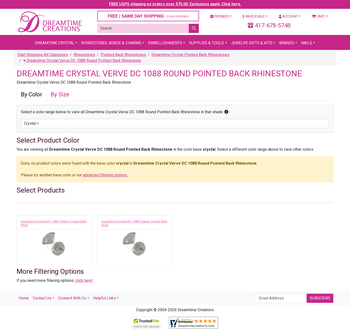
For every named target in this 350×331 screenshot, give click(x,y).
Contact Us (42, 298)
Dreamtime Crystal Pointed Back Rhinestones (191, 54)
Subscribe (320, 298)
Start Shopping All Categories (43, 54)
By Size (60, 94)
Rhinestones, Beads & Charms (111, 43)
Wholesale (253, 16)
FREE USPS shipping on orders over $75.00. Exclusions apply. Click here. (175, 4)
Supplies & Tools (206, 43)
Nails (306, 43)
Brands (286, 43)
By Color (31, 94)
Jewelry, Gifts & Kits (251, 43)
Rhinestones (84, 54)
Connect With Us (72, 298)
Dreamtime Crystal (54, 43)
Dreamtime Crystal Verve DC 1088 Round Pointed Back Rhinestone (82, 60)
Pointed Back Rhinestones (123, 54)
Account (288, 16)
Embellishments (165, 43)
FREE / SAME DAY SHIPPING (148, 16)
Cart (318, 16)
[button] (226, 112)
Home (24, 298)
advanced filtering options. (105, 175)
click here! (84, 280)
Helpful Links (104, 298)
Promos (219, 16)
